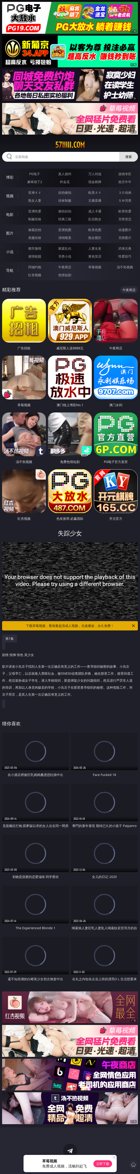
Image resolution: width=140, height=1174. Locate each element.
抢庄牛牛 (124, 182)
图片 (10, 233)
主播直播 (94, 200)
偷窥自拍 (34, 230)
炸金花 (65, 182)
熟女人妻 (34, 200)
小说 (10, 251)
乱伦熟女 (94, 219)
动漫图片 (124, 230)
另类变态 (124, 219)
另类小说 (64, 256)
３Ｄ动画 (124, 192)
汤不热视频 (125, 267)
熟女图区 (94, 237)
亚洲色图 (64, 230)
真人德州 (64, 174)
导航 (10, 270)
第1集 (9, 638)
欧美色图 (94, 230)
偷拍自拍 (64, 211)
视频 (10, 195)
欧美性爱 (124, 211)
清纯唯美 (64, 237)
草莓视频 (94, 267)
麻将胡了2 (34, 182)
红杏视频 (34, 275)
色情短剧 (64, 275)
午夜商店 (64, 267)
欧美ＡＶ (94, 192)
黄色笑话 (94, 256)
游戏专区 (124, 174)
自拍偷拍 (64, 192)
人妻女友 (94, 248)
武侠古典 (124, 248)
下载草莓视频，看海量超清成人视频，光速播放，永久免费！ (80, 626)
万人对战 (94, 174)
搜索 (128, 156)
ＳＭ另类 (124, 200)
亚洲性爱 (34, 211)
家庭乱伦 (64, 248)
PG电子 (34, 174)
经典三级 (64, 219)
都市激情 (34, 248)
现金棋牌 (94, 182)
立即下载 (102, 1163)
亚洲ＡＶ (34, 192)
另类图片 (124, 237)
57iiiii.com (70, 145)
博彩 (10, 177)
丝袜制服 (64, 200)
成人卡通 (94, 211)
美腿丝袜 (34, 237)
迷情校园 (34, 256)
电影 (10, 214)
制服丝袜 (34, 219)
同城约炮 (34, 267)
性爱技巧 (124, 256)
